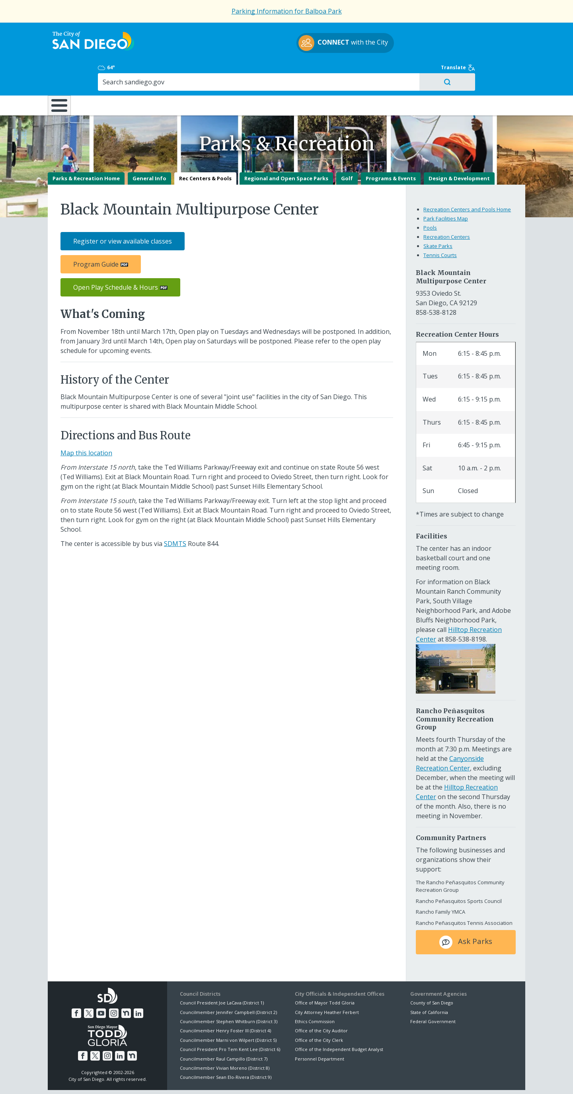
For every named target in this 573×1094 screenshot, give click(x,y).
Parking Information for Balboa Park (287, 11)
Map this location (86, 425)
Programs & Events (391, 150)
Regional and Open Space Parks (286, 150)
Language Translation (321, 1078)
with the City (284, 44)
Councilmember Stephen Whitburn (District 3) (228, 993)
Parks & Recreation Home (86, 150)
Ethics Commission (315, 993)
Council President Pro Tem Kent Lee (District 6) (230, 1021)
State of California (429, 984)
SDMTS (175, 515)
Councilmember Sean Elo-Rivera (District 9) (225, 1049)
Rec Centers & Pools (205, 150)
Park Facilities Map (445, 190)
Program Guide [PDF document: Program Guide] (96, 236)
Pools (430, 199)
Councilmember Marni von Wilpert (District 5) (228, 1012)
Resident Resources (186, 71)
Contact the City (377, 1078)
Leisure (114, 71)
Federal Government (433, 993)
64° (414, 32)
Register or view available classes (122, 213)
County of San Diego (431, 975)
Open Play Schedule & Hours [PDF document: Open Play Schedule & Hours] (115, 259)
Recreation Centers (446, 209)
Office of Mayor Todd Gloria (325, 975)
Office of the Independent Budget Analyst (339, 1021)
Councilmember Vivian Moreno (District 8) (224, 1040)
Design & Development (459, 150)
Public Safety (407, 71)
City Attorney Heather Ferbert (327, 984)
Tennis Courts (440, 227)
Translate (508, 32)
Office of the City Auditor (321, 1003)
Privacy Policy (228, 1078)
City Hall (485, 71)
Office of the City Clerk (319, 1012)
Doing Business (258, 71)
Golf (347, 150)
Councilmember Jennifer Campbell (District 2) (228, 984)
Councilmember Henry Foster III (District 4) (225, 1003)
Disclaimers (187, 1078)
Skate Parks (437, 218)
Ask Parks (465, 914)
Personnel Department (319, 1031)
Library (331, 71)
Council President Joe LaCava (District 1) (222, 975)
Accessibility (269, 1078)
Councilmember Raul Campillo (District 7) (223, 1031)
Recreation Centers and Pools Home (467, 181)
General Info (149, 150)
